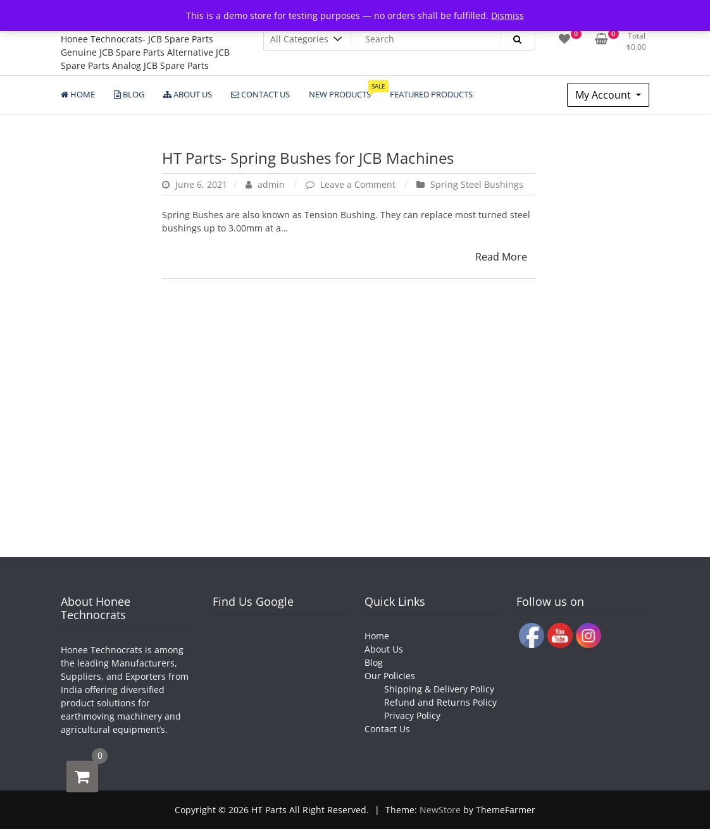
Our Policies (389, 676)
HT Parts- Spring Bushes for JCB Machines (308, 157)
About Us (383, 649)
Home (376, 636)
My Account (604, 95)
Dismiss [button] (507, 15)
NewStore (440, 810)
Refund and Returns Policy (440, 702)
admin (266, 184)
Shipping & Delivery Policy (439, 689)
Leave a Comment (359, 184)
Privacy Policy (412, 715)
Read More (501, 257)
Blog (373, 662)
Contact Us (387, 729)
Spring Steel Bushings (476, 184)
